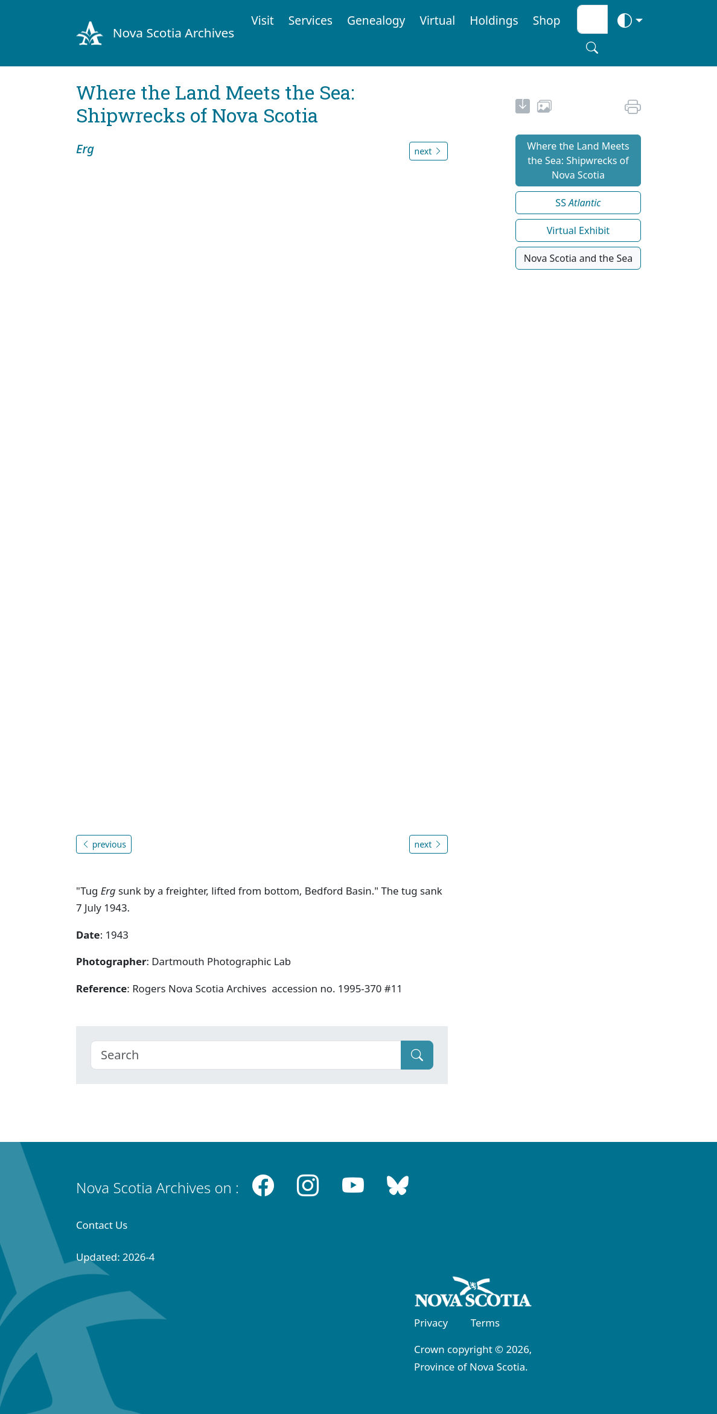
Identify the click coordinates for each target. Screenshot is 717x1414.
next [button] (428, 151)
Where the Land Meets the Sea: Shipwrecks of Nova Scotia (578, 160)
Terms (485, 1323)
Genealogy (376, 20)
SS (578, 202)
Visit (262, 20)
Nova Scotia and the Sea (578, 258)
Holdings (494, 20)
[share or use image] (544, 108)
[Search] (246, 1055)
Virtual (437, 20)
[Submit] (417, 1055)
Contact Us (101, 1225)
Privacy (431, 1323)
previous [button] (103, 844)
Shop (547, 20)
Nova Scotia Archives (173, 32)
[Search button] (592, 48)
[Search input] (592, 19)
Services (310, 20)
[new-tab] (522, 108)
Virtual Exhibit (578, 230)
